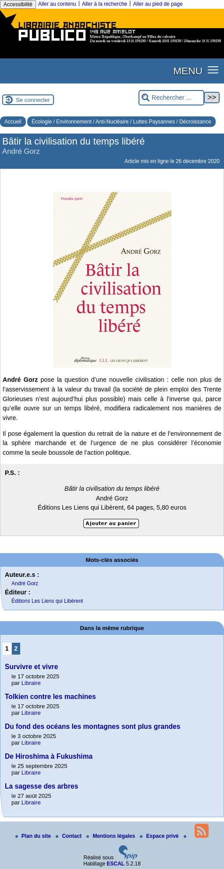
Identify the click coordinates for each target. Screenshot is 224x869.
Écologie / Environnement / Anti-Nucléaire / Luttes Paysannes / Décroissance (121, 122)
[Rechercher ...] (171, 97)
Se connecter (33, 100)
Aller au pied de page (157, 4)
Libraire (31, 683)
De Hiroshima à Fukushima (48, 756)
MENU (188, 70)
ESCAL (116, 864)
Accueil (12, 122)
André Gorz (24, 583)
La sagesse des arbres (41, 786)
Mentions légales (111, 836)
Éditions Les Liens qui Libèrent (47, 601)
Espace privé (160, 836)
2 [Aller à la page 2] (16, 648)
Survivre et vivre (31, 666)
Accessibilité (18, 4)
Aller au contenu (57, 4)
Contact (69, 836)
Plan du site (34, 836)
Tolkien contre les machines (50, 696)
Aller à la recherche (104, 4)
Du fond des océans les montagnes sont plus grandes (92, 726)
